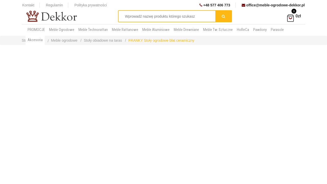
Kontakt (28, 5)
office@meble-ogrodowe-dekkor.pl (273, 5)
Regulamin (54, 5)
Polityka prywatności (90, 5)
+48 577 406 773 (215, 5)
